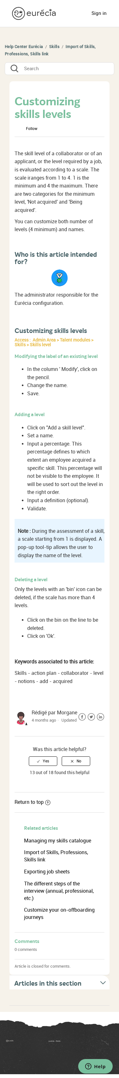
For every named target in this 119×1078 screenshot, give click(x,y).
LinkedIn (100, 717)
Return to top (32, 802)
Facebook (82, 717)
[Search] (59, 68)
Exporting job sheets (47, 872)
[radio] (43, 761)
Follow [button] (31, 128)
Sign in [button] (99, 13)
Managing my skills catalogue (57, 841)
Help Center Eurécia (24, 46)
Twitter (91, 717)
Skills (54, 46)
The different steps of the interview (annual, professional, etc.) (59, 891)
